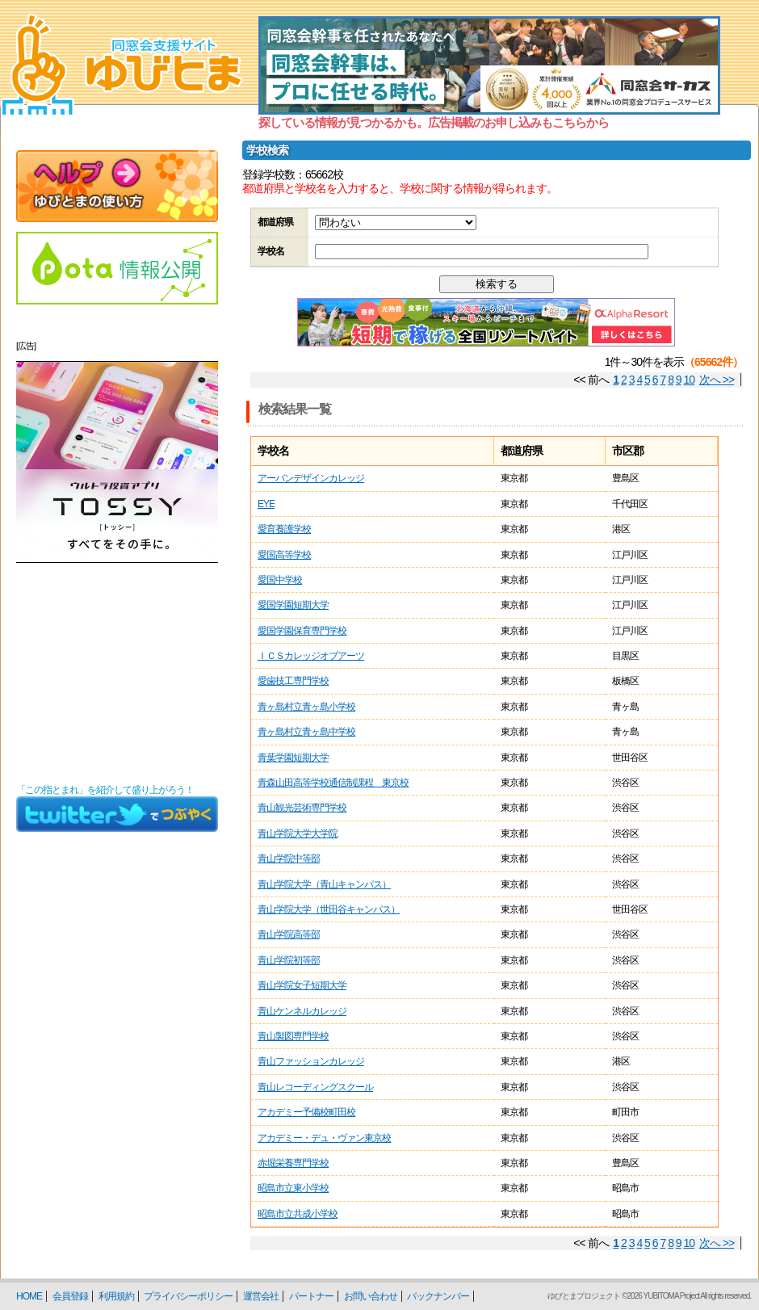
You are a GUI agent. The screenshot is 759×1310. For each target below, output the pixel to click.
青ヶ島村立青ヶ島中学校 (306, 731)
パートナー (311, 1296)
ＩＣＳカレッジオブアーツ (311, 655)
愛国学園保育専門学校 (302, 630)
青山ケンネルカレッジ (302, 1011)
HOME (29, 1296)
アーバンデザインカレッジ (311, 478)
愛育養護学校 (284, 529)
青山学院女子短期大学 (302, 985)
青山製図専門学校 (293, 1036)
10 (689, 379)
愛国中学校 (280, 580)
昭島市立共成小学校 (298, 1214)
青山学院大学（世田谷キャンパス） (329, 909)
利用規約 (116, 1296)
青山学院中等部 (289, 858)
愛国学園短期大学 (293, 605)
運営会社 (261, 1296)
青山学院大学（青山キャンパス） (324, 884)
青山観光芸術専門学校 (302, 807)
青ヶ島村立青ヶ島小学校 (306, 706)
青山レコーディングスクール (315, 1087)
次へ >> (716, 379)
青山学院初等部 (289, 960)
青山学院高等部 (289, 934)
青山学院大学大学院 (298, 833)
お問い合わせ (370, 1296)
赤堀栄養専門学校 (293, 1163)
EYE (266, 504)
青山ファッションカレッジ (311, 1061)
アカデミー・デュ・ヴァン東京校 (324, 1138)
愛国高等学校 (284, 555)
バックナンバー (438, 1296)
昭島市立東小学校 (293, 1188)
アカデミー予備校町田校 (306, 1112)
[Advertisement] (117, 674)
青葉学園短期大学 (293, 757)
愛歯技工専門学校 (293, 680)
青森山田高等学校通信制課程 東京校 (333, 782)
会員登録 (70, 1296)
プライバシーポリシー (188, 1296)
